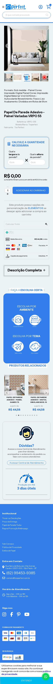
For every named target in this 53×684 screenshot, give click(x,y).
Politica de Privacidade (12, 547)
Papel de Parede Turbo (11, 525)
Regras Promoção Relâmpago (15, 528)
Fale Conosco (8, 544)
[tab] (26, 232)
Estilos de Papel (8, 551)
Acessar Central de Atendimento (26, 462)
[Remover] (7, 186)
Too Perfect (19, 127)
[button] (8, 46)
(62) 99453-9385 (18, 573)
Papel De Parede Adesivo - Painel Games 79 (14, 399)
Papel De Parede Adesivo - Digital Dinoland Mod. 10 (38, 399)
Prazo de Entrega (9, 521)
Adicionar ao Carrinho (31, 190)
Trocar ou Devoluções (11, 518)
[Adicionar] (7, 193)
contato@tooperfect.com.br (16, 578)
